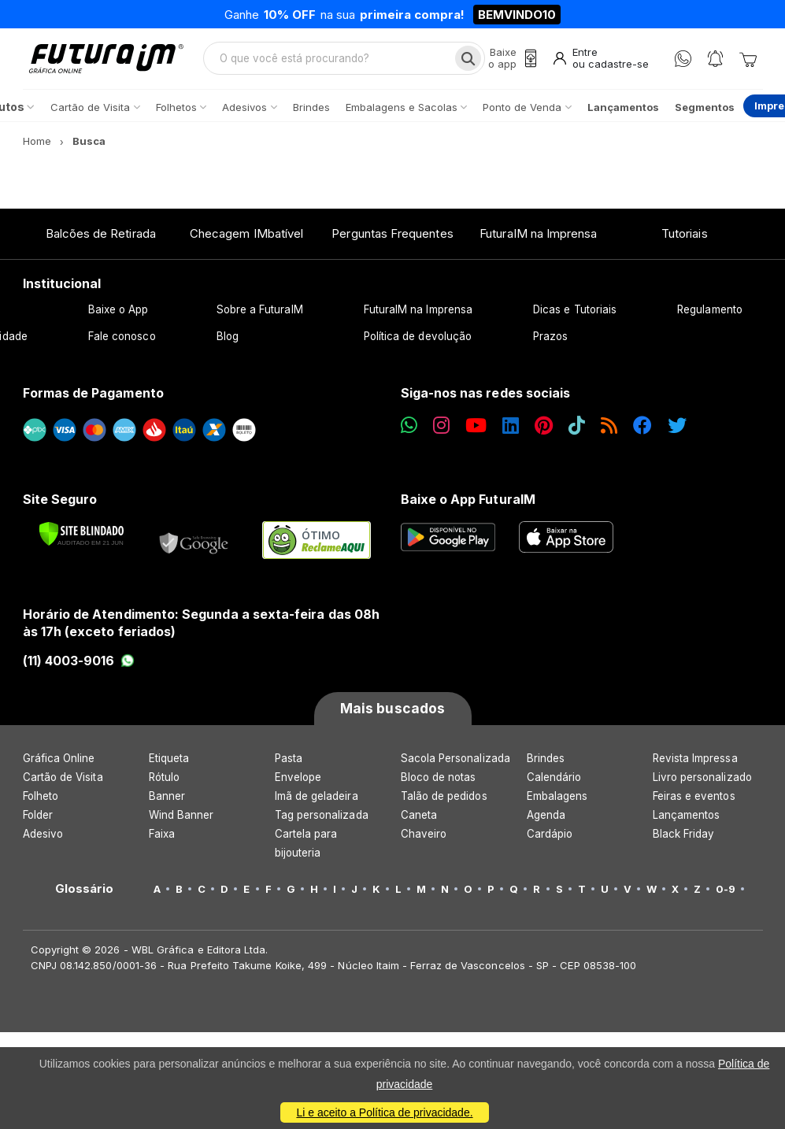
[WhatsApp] (683, 60)
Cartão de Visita (63, 780)
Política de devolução (418, 339)
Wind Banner (181, 818)
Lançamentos (686, 818)
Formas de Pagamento (93, 396)
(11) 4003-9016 (79, 663)
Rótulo (164, 780)
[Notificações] (715, 60)
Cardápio (550, 837)
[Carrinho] (748, 59)
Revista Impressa (695, 761)
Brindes (546, 761)
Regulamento (709, 312)
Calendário (554, 780)
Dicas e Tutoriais (575, 312)
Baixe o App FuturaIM (468, 501)
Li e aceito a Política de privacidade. (384, 1112)
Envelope (298, 780)
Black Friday (684, 837)
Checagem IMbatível (246, 235)
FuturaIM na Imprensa (538, 235)
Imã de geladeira (316, 799)
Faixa (162, 837)
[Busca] (465, 59)
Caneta (419, 818)
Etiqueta (169, 761)
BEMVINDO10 (517, 14)
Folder (38, 818)
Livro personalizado (702, 780)
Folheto (40, 799)
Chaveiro (424, 837)
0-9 (725, 892)
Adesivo (43, 837)
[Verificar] (81, 537)
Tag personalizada (321, 818)
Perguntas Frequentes (392, 235)
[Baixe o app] (509, 60)
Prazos (550, 339)
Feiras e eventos (694, 799)
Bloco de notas (438, 780)
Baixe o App (118, 312)
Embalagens (557, 799)
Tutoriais (684, 235)
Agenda (546, 818)
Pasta (288, 761)
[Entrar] (599, 60)
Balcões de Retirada (101, 235)
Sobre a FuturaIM (260, 312)
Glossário (84, 892)
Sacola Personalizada (455, 761)
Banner (167, 799)
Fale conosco (122, 339)
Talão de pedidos (444, 799)
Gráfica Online (59, 761)
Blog (228, 339)
